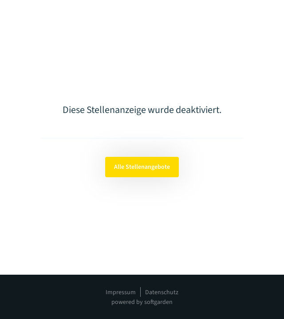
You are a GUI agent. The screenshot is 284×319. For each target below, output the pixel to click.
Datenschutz (161, 292)
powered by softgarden (142, 302)
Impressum (121, 292)
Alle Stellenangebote (142, 167)
